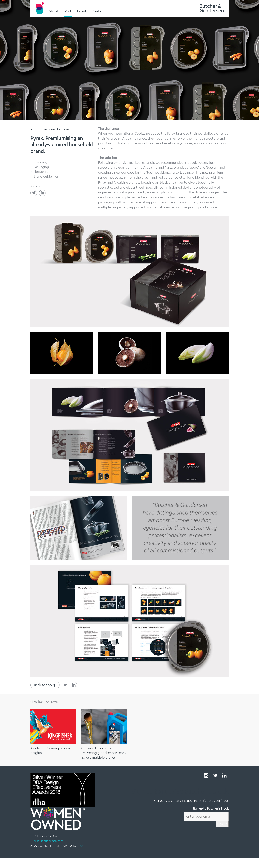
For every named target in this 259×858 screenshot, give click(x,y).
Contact (98, 11)
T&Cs (81, 846)
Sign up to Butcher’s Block (210, 808)
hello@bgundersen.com (48, 841)
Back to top (45, 685)
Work (68, 11)
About (53, 11)
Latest (81, 11)
